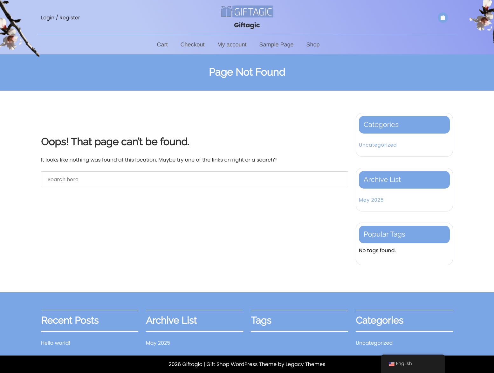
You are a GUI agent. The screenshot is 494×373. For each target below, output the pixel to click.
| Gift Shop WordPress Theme (240, 364)
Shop (313, 44)
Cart (162, 44)
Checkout (192, 44)
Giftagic (247, 25)
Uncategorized (378, 145)
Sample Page (276, 44)
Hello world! (55, 343)
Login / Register (60, 17)
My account (231, 44)
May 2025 (371, 200)
